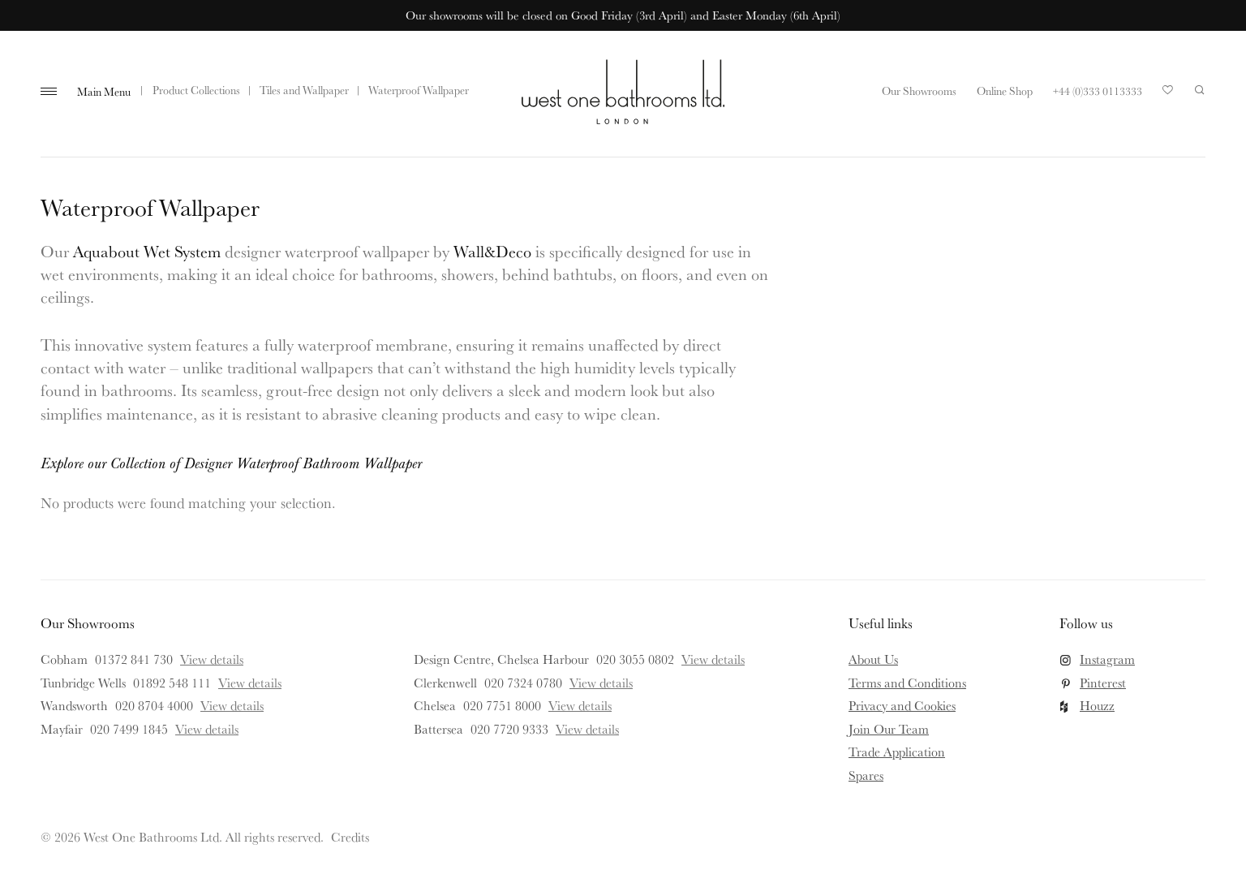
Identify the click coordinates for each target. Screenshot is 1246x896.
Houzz (1097, 705)
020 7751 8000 (502, 705)
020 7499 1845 (129, 729)
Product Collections (196, 90)
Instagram (1107, 659)
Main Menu (104, 92)
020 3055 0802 (635, 659)
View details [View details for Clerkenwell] (601, 682)
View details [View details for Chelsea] (580, 705)
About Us (873, 659)
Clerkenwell (445, 682)
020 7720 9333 (509, 729)
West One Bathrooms (623, 91)
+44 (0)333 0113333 (1097, 91)
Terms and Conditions (907, 682)
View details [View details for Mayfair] (206, 729)
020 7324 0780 (523, 682)
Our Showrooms (919, 91)
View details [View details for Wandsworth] (232, 705)
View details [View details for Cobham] (211, 659)
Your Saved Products (1168, 94)
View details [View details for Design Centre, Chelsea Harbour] (713, 659)
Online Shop (1005, 91)
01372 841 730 (134, 659)
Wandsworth (74, 705)
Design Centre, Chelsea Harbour (501, 659)
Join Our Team (889, 729)
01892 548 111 (172, 682)
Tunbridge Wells (83, 682)
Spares (866, 775)
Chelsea (435, 705)
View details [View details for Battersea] (587, 729)
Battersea (438, 729)
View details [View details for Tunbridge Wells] (249, 682)
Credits (350, 837)
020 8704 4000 (154, 705)
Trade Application (897, 751)
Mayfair (62, 729)
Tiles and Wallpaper (304, 90)
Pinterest (1103, 682)
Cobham (64, 659)
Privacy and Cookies (902, 705)
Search (1199, 90)
